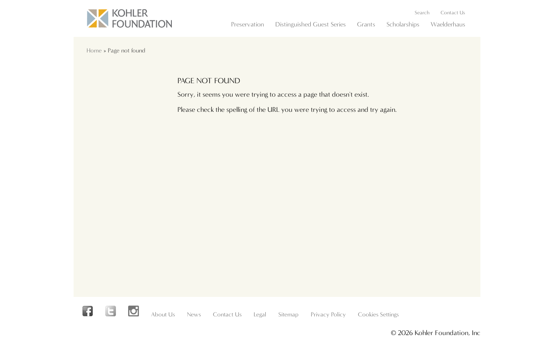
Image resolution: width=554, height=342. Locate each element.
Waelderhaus (448, 24)
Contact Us (453, 13)
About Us (163, 314)
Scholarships (403, 24)
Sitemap (288, 314)
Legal (260, 314)
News (194, 314)
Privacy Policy (328, 314)
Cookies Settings (378, 314)
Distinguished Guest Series (310, 24)
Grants (366, 24)
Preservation (247, 24)
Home (94, 50)
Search (422, 13)
